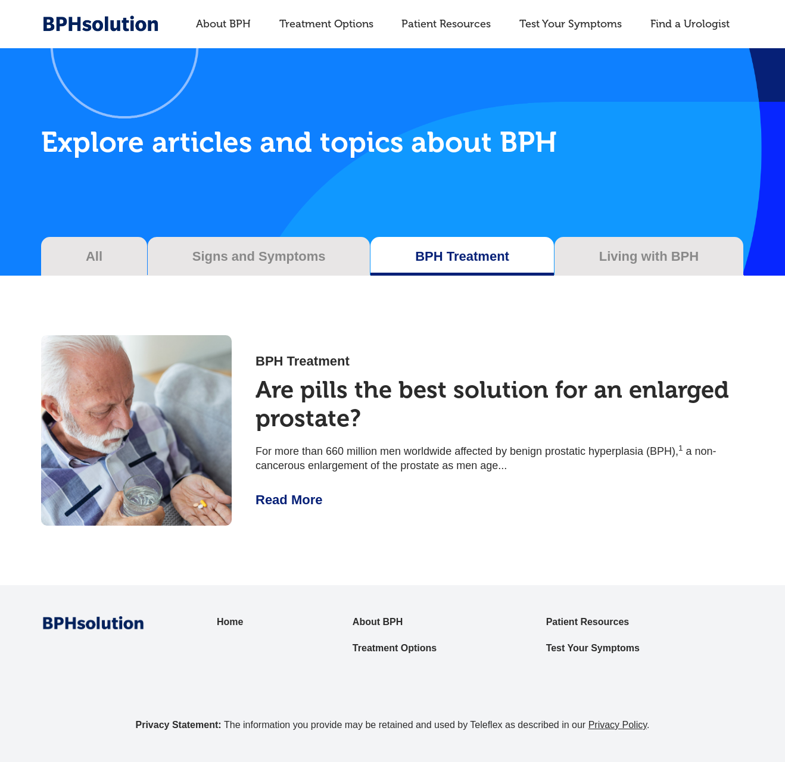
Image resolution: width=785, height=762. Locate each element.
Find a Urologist (690, 23)
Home (230, 622)
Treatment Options (326, 23)
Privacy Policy (617, 725)
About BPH (223, 23)
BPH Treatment (303, 361)
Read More (289, 499)
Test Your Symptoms (570, 23)
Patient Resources (446, 23)
